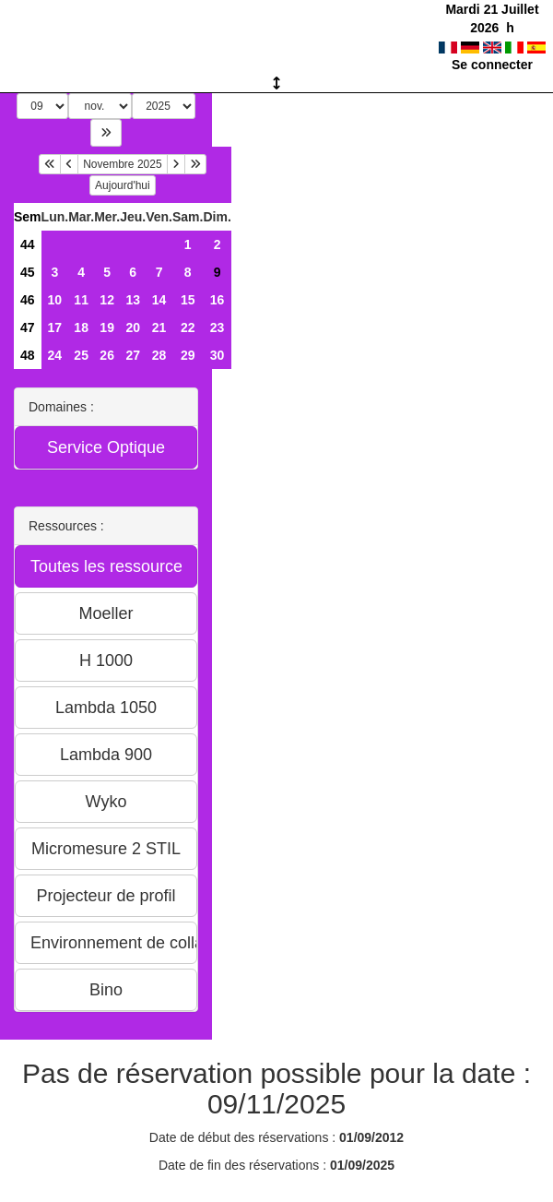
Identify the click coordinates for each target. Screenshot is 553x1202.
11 (81, 299)
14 (159, 299)
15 (188, 299)
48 (27, 355)
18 (81, 327)
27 (132, 355)
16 (217, 299)
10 (55, 299)
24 (55, 355)
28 (159, 355)
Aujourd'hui (122, 185)
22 (188, 327)
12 (107, 299)
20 (132, 327)
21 (159, 327)
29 (188, 355)
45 (27, 272)
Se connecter (492, 64)
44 (27, 244)
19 (107, 327)
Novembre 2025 (122, 164)
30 (217, 355)
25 (81, 355)
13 (132, 299)
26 (107, 355)
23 (217, 327)
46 (27, 299)
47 (27, 327)
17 (55, 327)
